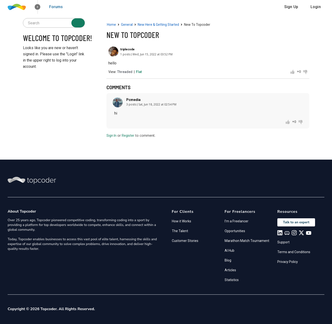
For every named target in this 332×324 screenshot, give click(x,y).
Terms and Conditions (293, 252)
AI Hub (229, 250)
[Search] (78, 22)
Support (283, 242)
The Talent (180, 231)
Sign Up (291, 7)
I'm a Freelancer (236, 221)
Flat (139, 72)
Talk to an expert (296, 222)
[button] (38, 7)
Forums (56, 7)
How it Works (181, 221)
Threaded (124, 72)
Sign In (111, 135)
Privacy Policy (287, 262)
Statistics (232, 280)
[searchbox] (54, 23)
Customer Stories (185, 241)
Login (316, 7)
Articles (230, 270)
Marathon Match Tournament (247, 241)
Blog (228, 260)
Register (128, 135)
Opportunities (235, 231)
